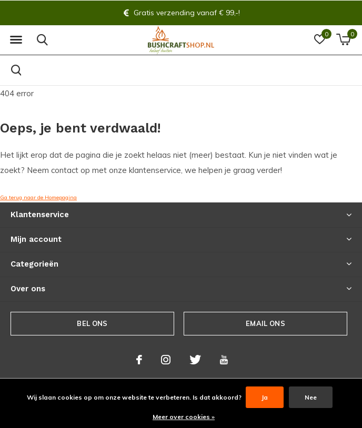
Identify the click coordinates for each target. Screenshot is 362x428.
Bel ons (92, 323)
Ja (265, 397)
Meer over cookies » (184, 417)
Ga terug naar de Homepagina (38, 197)
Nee (311, 397)
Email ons (265, 323)
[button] (16, 40)
